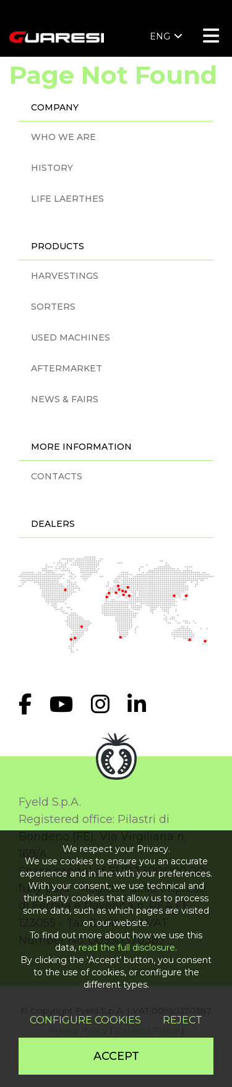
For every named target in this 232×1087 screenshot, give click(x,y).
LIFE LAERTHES (67, 198)
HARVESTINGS (64, 275)
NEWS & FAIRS (64, 399)
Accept (116, 1056)
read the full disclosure (127, 947)
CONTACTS (56, 476)
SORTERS (53, 306)
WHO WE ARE (63, 137)
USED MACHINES (70, 337)
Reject (182, 1020)
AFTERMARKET (66, 368)
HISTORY (52, 167)
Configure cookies (85, 1020)
